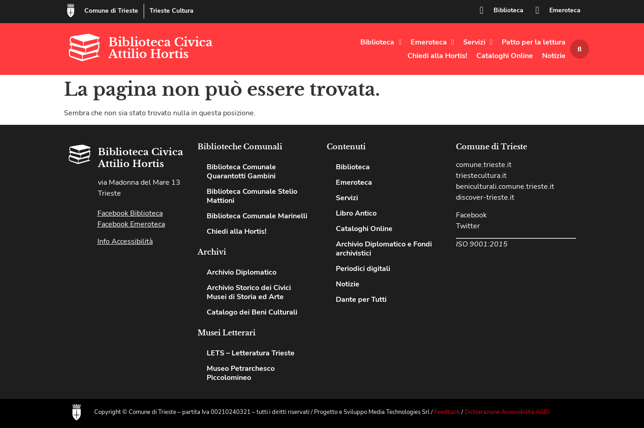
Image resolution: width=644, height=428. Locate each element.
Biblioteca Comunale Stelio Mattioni (252, 196)
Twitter (468, 226)
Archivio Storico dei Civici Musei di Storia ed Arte (249, 292)
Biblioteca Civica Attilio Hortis (160, 48)
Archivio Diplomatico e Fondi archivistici (384, 248)
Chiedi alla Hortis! (437, 56)
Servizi (478, 42)
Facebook (471, 215)
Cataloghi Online (504, 56)
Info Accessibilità (125, 241)
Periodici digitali (363, 269)
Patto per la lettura (534, 42)
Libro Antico (356, 213)
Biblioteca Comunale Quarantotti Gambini (241, 171)
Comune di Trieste (111, 10)
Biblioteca (508, 10)
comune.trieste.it (484, 165)
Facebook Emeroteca (131, 224)
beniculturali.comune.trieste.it (505, 187)
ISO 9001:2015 (482, 244)
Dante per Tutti (361, 300)
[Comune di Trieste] (70, 10)
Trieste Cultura (172, 10)
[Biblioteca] (482, 10)
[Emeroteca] (537, 10)
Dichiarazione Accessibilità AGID (507, 412)
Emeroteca (565, 10)
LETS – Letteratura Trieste (251, 353)
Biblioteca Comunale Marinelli (257, 216)
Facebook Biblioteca (130, 213)
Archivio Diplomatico (241, 272)
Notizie (554, 56)
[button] (579, 49)
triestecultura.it (481, 176)
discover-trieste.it (485, 197)
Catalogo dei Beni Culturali (252, 312)
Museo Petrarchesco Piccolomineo (241, 373)
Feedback (447, 412)
